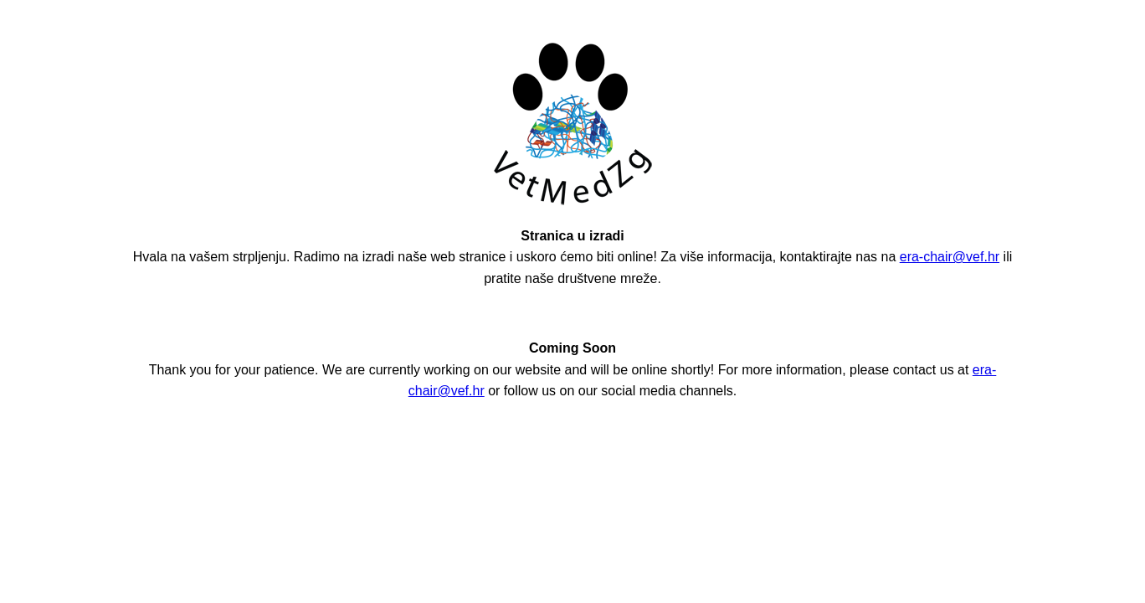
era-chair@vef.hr (949, 257)
